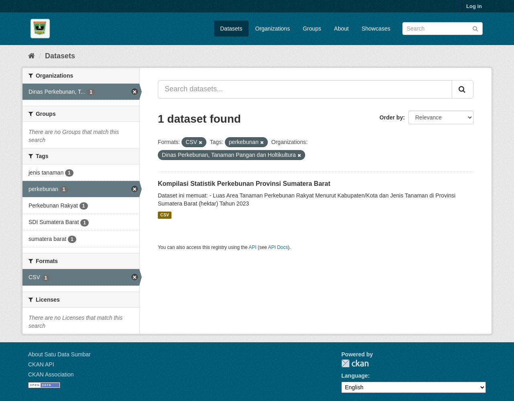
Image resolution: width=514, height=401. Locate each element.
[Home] (31, 56)
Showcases (375, 28)
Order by (391, 117)
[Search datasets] (442, 28)
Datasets (231, 28)
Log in (474, 6)
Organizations (272, 28)
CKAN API (41, 364)
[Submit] (475, 28)
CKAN (355, 363)
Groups (312, 28)
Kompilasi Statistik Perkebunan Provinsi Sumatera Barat (244, 183)
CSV (164, 215)
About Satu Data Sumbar (59, 354)
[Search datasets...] (305, 89)
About (341, 28)
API (252, 247)
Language (354, 375)
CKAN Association (51, 374)
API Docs (278, 247)
